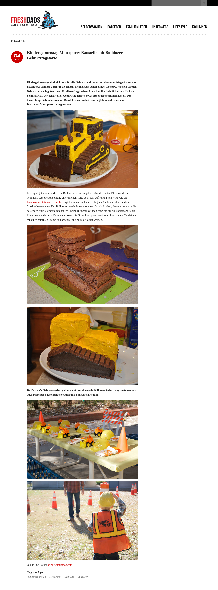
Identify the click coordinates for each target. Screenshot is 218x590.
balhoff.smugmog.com (59, 564)
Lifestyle (180, 27)
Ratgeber (114, 27)
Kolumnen (199, 27)
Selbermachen (91, 27)
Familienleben (136, 27)
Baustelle (69, 576)
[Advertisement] (160, 16)
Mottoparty (55, 576)
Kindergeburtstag (37, 576)
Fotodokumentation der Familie (44, 202)
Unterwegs (160, 27)
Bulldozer (83, 576)
